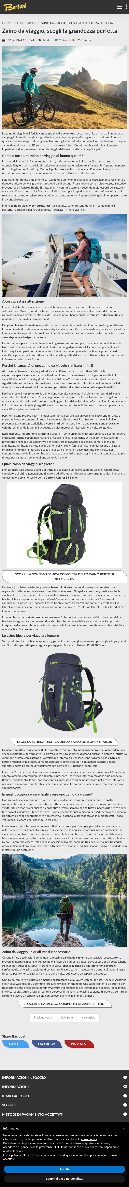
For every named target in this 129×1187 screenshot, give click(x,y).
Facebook (46, 1044)
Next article (88, 1017)
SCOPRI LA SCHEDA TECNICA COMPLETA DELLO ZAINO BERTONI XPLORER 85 (64, 576)
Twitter (16, 1044)
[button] (123, 1128)
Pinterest (79, 1044)
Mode (47, 40)
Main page (67, 1017)
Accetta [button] (64, 1169)
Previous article (43, 1017)
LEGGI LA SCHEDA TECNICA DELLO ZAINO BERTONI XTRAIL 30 (64, 741)
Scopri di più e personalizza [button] (64, 1178)
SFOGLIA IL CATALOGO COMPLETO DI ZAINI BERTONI (64, 1004)
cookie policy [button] (89, 1139)
